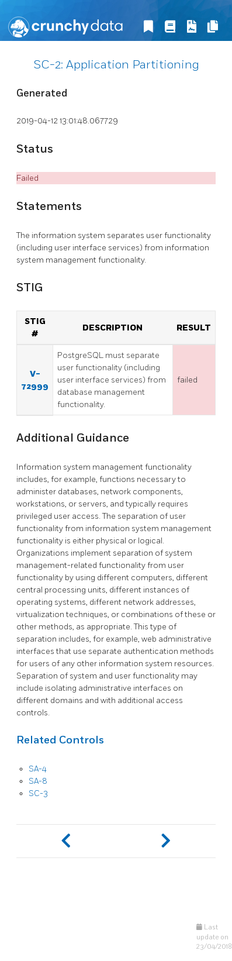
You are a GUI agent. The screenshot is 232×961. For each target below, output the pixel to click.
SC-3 (38, 793)
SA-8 (38, 781)
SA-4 (38, 769)
